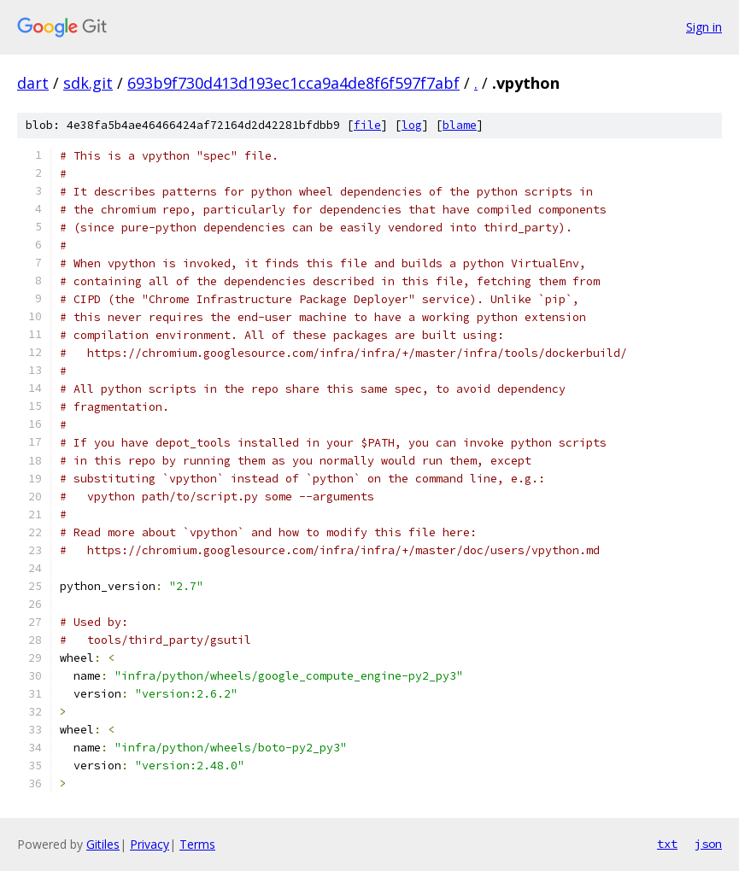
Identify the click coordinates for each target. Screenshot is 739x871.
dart (33, 83)
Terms (197, 844)
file (367, 125)
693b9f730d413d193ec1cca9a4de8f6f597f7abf (293, 83)
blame (460, 125)
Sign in (704, 27)
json (708, 843)
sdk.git (88, 83)
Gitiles (103, 844)
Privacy (149, 844)
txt (667, 843)
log (412, 125)
